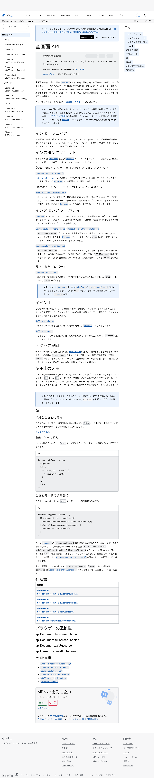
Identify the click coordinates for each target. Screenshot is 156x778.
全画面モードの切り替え (52, 495)
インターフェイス (134, 34)
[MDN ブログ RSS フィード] (21, 757)
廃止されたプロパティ (51, 266)
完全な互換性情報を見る (69, 74)
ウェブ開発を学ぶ (131, 748)
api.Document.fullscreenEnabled (57, 640)
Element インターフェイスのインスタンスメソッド (71, 187)
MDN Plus (66, 761)
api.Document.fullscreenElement (57, 634)
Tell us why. (80, 69)
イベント (130, 46)
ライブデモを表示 (43, 432)
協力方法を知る (44, 708)
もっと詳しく (49, 74)
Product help (68, 765)
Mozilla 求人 (67, 752)
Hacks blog (128, 765)
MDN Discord (98, 757)
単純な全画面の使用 (49, 417)
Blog (122, 15)
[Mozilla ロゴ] (10, 775)
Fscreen (65, 119)
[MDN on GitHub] (3, 757)
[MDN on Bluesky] (7, 757)
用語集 (126, 761)
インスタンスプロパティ (136, 42)
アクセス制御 (132, 50)
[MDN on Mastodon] (16, 757)
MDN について (68, 743)
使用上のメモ (132, 54)
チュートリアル (130, 757)
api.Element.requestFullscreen (56, 651)
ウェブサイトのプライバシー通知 (35, 775)
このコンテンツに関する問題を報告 (82, 719)
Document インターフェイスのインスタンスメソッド (72, 167)
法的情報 (79, 775)
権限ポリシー (75, 351)
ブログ (65, 748)
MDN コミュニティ (101, 743)
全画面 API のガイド (14, 44)
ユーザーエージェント (47, 178)
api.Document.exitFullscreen (54, 645)
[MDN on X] (12, 757)
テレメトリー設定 (63, 775)
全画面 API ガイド (74, 101)
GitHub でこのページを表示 (50, 719)
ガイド (126, 752)
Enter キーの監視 (47, 437)
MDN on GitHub (99, 761)
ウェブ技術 (128, 743)
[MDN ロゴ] (7, 738)
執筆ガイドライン (100, 752)
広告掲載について (69, 757)
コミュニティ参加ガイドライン (101, 775)
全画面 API (7, 34)
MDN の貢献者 (56, 715)
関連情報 (130, 69)
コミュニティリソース (102, 748)
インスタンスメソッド (136, 38)
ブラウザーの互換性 (58, 116)
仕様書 (129, 61)
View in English (87, 37)
